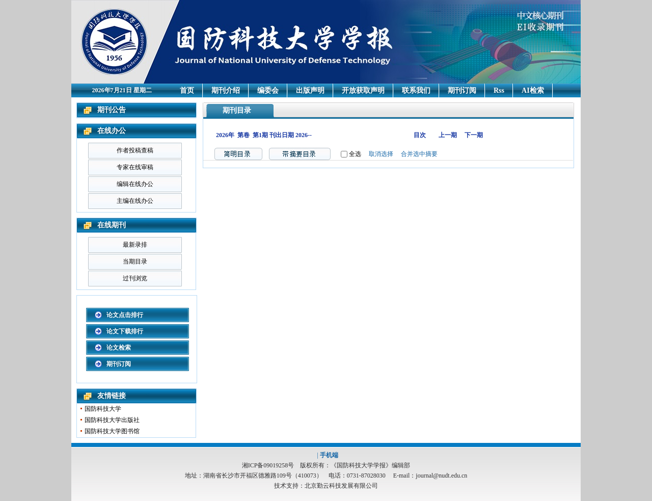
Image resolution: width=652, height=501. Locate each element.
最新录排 (135, 244)
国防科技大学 (103, 408)
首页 (187, 90)
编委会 (268, 90)
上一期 (448, 135)
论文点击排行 (124, 315)
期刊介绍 (225, 90)
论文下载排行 (124, 331)
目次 (420, 135)
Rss (499, 90)
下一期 (474, 135)
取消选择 (381, 153)
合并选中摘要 (419, 153)
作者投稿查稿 (135, 150)
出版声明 (310, 90)
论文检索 (118, 347)
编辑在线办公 (135, 184)
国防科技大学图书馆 (112, 431)
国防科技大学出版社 (112, 420)
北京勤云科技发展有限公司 (341, 485)
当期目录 (135, 261)
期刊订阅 (462, 90)
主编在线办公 (135, 200)
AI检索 (533, 90)
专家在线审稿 (135, 167)
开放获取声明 (363, 90)
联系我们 (416, 90)
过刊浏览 (135, 278)
